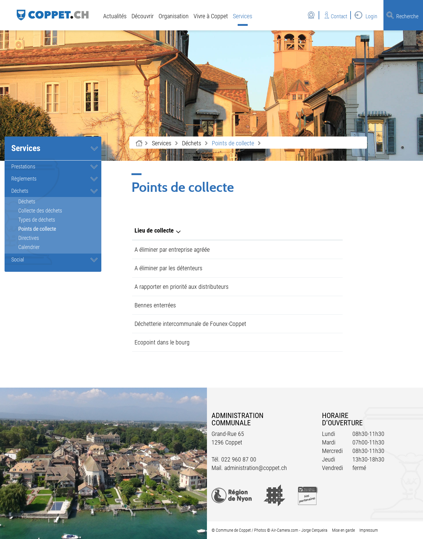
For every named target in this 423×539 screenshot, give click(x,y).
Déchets (19, 191)
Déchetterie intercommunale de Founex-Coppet (190, 323)
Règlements (24, 178)
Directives (28, 238)
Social (17, 259)
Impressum (368, 530)
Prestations (23, 166)
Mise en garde (343, 530)
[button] (161, 143)
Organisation (174, 16)
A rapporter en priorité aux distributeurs (182, 286)
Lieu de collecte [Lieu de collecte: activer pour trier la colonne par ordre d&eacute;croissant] (154, 230)
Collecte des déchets (40, 210)
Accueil (139, 143)
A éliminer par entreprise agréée (172, 249)
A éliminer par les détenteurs (168, 268)
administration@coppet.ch (255, 468)
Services (242, 16)
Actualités (115, 16)
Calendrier (29, 247)
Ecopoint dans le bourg (162, 342)
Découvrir (142, 16)
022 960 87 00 (238, 459)
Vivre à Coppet (211, 16)
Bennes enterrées (155, 305)
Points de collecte (51, 229)
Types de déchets (36, 219)
